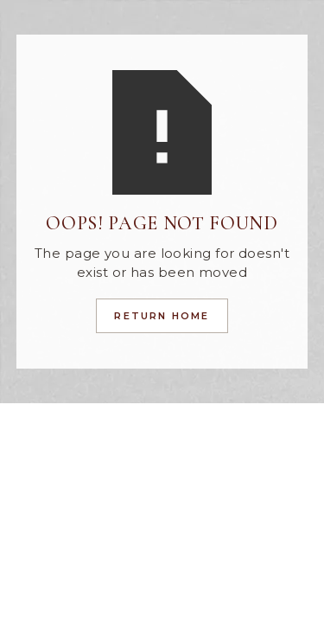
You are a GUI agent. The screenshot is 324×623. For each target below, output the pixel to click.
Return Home (161, 316)
